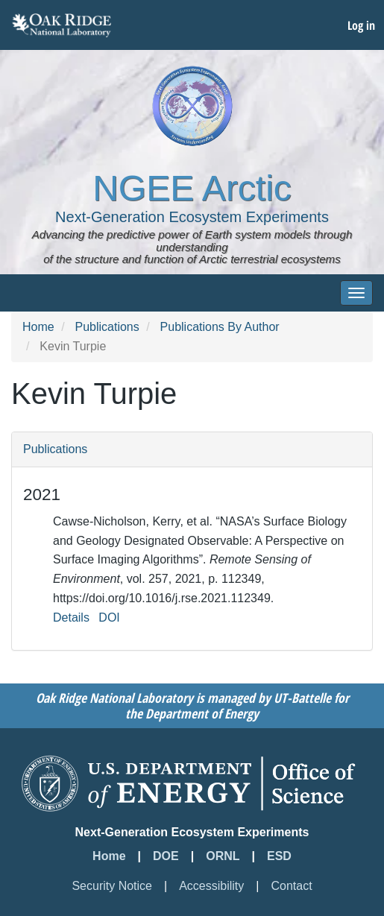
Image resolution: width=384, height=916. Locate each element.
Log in (361, 25)
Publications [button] (55, 449)
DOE (166, 856)
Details (71, 617)
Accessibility (211, 885)
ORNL (222, 856)
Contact (291, 885)
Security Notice (112, 885)
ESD (279, 856)
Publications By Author (220, 326)
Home (38, 326)
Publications (107, 326)
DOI (108, 617)
